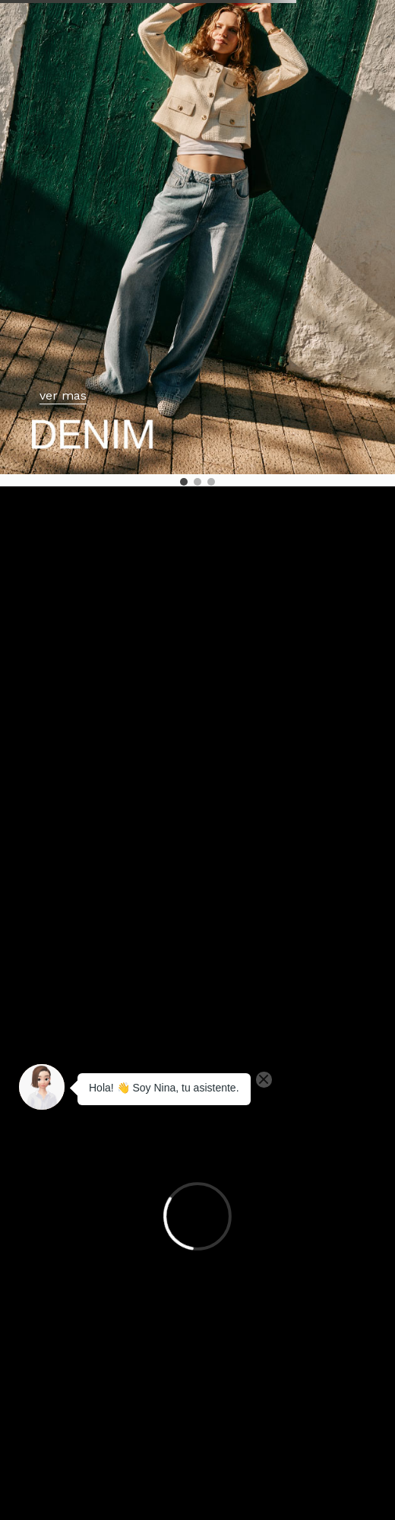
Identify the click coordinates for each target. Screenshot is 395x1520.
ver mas (63, 396)
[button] (184, 482)
